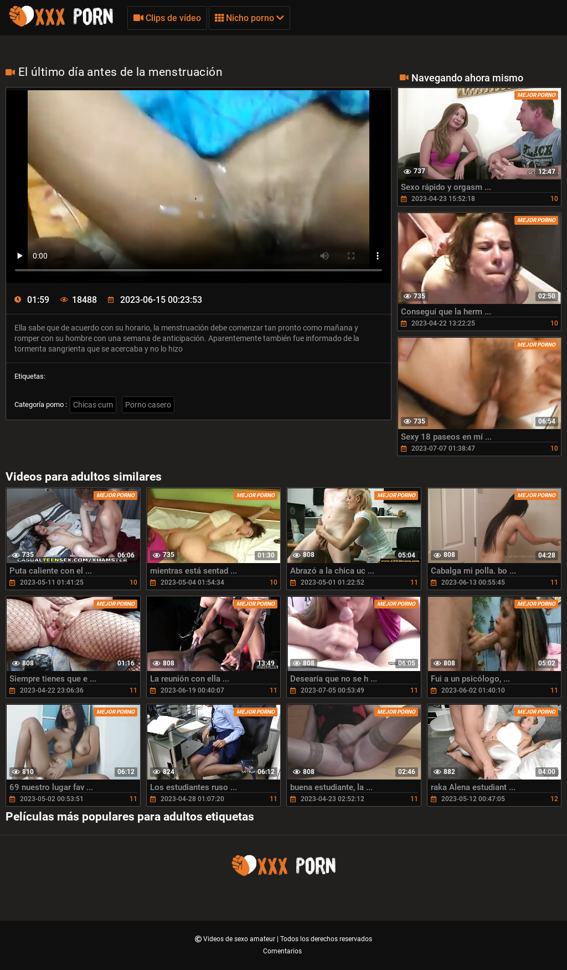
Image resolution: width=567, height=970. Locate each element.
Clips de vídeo (167, 18)
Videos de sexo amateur (240, 939)
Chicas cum (93, 404)
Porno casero (148, 404)
